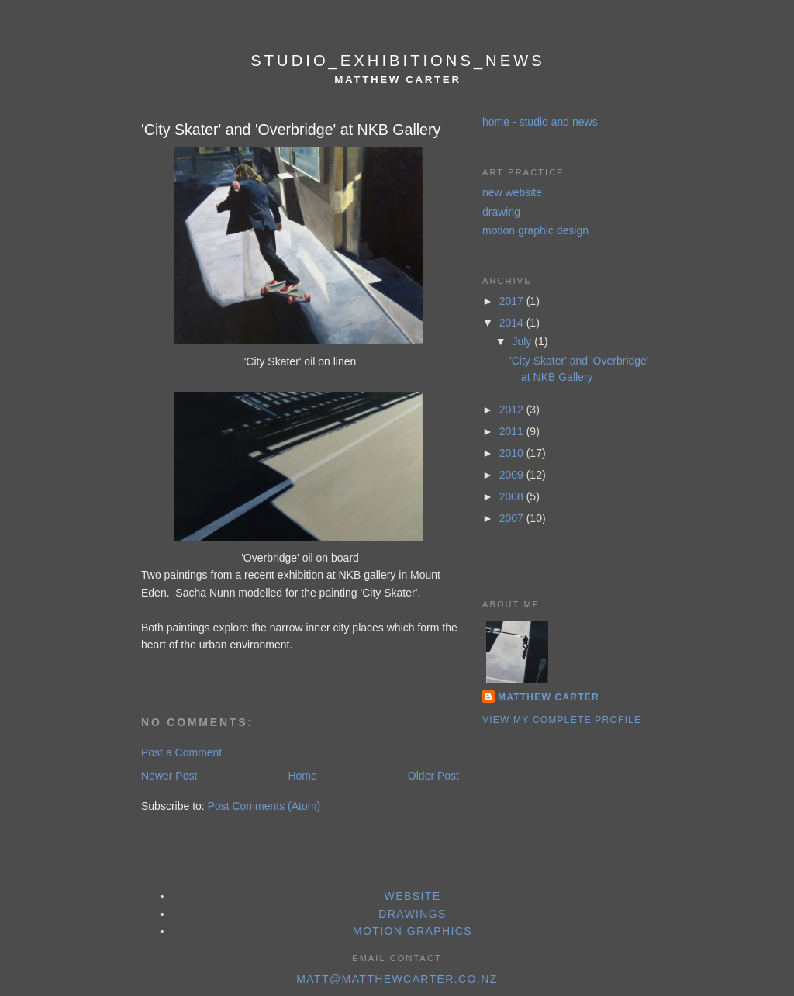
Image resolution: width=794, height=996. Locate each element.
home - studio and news (540, 122)
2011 (512, 431)
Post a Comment (181, 752)
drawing (501, 212)
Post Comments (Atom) (264, 806)
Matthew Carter (548, 697)
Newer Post (169, 775)
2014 (512, 322)
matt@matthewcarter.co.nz (396, 979)
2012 (512, 409)
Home (302, 775)
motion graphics (412, 931)
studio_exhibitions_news (397, 60)
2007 (512, 518)
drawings (412, 914)
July (523, 341)
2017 (512, 301)
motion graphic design (535, 230)
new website (512, 192)
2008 (512, 496)
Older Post (433, 775)
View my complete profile (561, 719)
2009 (512, 475)
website (413, 896)
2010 (512, 453)
